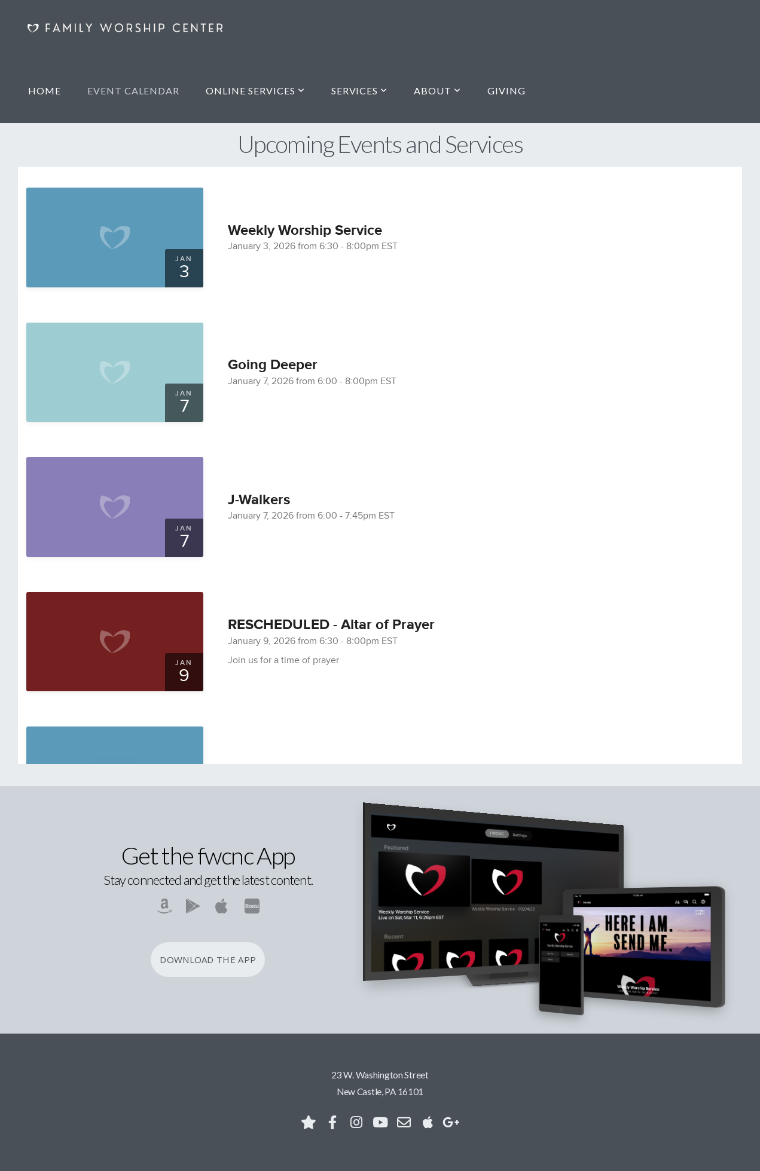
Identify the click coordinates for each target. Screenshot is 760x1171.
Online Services (255, 90)
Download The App (208, 959)
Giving (506, 90)
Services (359, 90)
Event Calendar (133, 90)
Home (44, 90)
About (437, 90)
